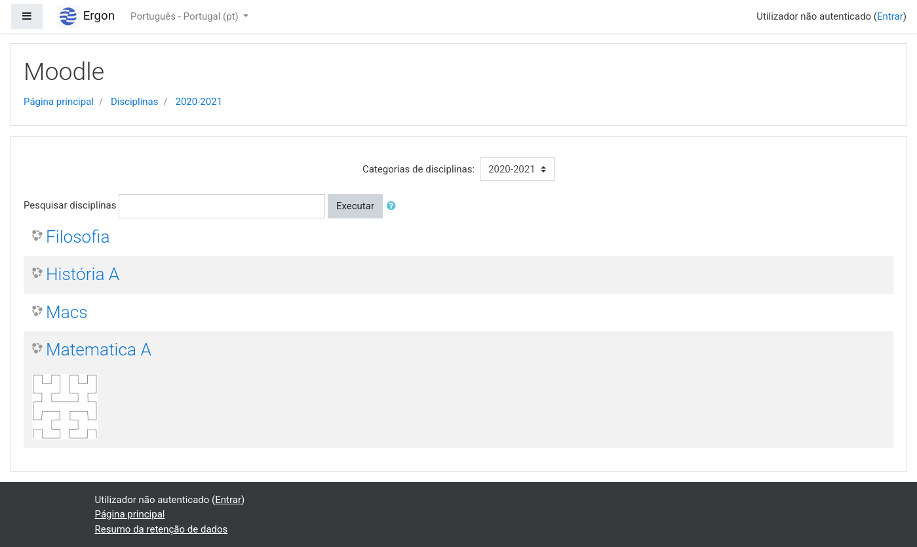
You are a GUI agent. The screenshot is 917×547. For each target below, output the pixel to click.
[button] (393, 206)
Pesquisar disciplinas (70, 205)
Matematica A (98, 349)
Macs (67, 312)
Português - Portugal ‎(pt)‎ (185, 16)
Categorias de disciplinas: (418, 169)
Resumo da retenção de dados (161, 529)
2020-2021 (198, 102)
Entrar (890, 16)
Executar (355, 206)
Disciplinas (135, 102)
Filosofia (77, 237)
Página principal (59, 102)
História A (82, 274)
